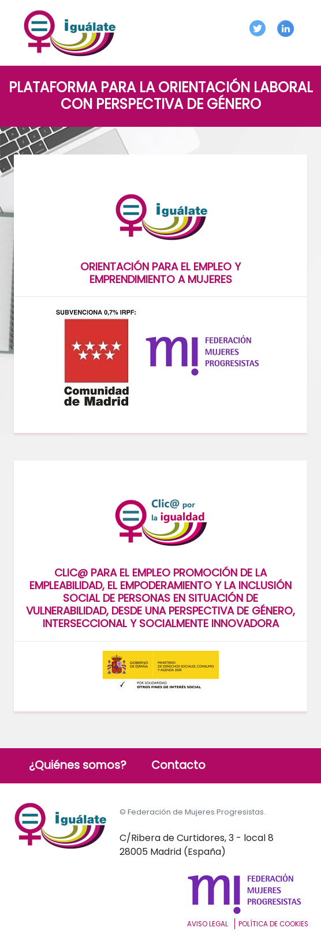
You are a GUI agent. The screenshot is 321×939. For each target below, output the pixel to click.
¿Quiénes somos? (77, 765)
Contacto (178, 765)
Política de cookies (273, 924)
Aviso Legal (207, 924)
